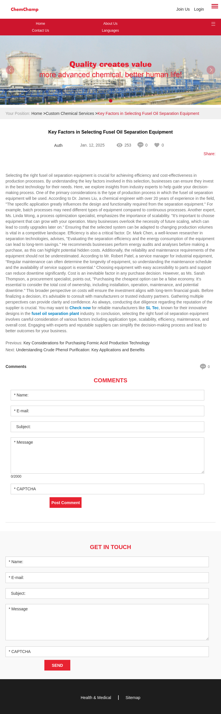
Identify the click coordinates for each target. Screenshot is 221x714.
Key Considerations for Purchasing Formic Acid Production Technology (86, 343)
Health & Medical (96, 697)
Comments (110, 380)
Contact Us (40, 31)
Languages (110, 31)
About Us (110, 24)
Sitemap (133, 697)
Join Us (183, 9)
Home (40, 24)
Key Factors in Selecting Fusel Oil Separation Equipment (148, 113)
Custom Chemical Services (70, 113)
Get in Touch (110, 547)
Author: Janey (58, 145)
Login (199, 9)
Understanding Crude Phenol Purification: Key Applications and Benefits (80, 349)
